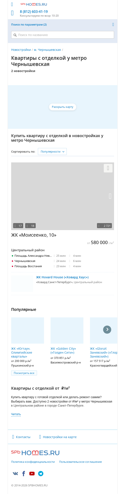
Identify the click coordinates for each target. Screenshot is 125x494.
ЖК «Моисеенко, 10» (33, 235)
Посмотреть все (24, 373)
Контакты (23, 437)
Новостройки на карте (60, 437)
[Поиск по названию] (62, 35)
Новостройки (21, 50)
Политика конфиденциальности (33, 462)
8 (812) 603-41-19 (34, 11)
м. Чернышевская (47, 50)
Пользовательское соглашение (80, 462)
